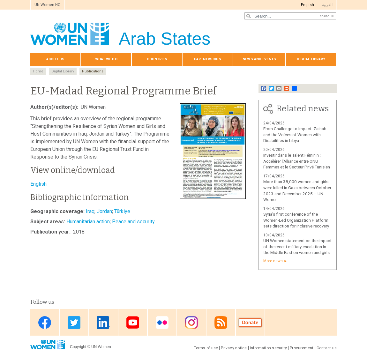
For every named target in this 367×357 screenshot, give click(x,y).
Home (38, 71)
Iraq (90, 211)
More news (273, 261)
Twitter (74, 323)
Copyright (78, 347)
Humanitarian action (88, 222)
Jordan (104, 211)
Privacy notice (234, 348)
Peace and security (133, 222)
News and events (259, 59)
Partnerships (207, 59)
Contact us (327, 348)
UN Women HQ (47, 5)
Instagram (191, 323)
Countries (157, 59)
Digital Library (62, 71)
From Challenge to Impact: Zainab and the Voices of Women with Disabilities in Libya (294, 134)
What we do (106, 59)
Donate (250, 323)
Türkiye (122, 211)
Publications (92, 71)
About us (55, 59)
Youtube (132, 323)
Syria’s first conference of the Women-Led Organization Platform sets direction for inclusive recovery (296, 220)
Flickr (162, 323)
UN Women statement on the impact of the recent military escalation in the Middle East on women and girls (297, 246)
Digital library (311, 59)
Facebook (44, 323)
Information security (268, 348)
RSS (220, 323)
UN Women (101, 347)
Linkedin (103, 323)
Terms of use (206, 348)
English (307, 5)
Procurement (302, 348)
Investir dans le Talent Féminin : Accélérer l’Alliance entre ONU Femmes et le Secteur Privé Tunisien (296, 161)
